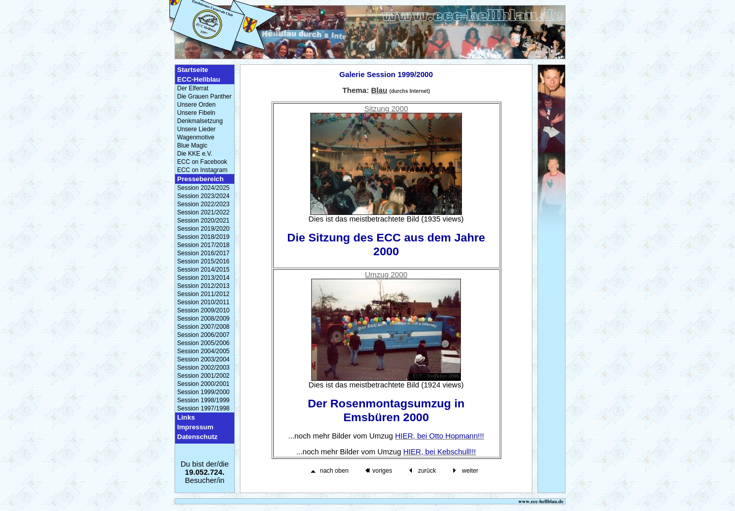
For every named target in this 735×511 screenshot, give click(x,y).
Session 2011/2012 (203, 294)
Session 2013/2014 (203, 277)
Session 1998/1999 (203, 400)
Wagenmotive (195, 137)
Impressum (195, 427)
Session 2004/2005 (203, 351)
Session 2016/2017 (203, 253)
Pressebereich (200, 179)
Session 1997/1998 (203, 408)
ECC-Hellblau (198, 79)
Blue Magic (192, 145)
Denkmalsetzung (200, 121)
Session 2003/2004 (203, 359)
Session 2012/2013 (203, 285)
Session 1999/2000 (203, 392)
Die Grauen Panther (204, 96)
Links (186, 417)
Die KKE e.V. (194, 153)
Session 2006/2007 (203, 334)
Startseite (192, 70)
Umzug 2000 (386, 275)
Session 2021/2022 (203, 212)
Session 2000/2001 (203, 383)
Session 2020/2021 (203, 220)
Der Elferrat (192, 88)
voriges (382, 470)
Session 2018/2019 (203, 236)
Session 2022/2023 (203, 204)
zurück (427, 470)
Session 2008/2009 (203, 318)
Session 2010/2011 (203, 302)
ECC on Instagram (202, 170)
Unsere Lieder (196, 129)
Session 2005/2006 (203, 343)
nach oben (334, 470)
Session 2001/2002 (203, 375)
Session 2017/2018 (203, 245)
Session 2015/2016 (203, 261)
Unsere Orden (196, 104)
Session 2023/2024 (203, 196)
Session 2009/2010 (203, 310)
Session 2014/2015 (203, 269)
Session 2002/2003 (203, 367)
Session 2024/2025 (203, 187)
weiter (470, 470)
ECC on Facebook (202, 161)
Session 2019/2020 (203, 228)
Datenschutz (197, 437)
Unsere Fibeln (196, 112)
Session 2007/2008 (203, 326)
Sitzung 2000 (386, 109)
